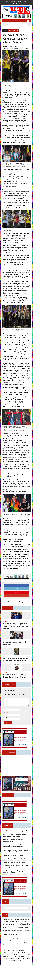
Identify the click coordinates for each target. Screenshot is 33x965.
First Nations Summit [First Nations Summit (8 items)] (25, 939)
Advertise (19, 1)
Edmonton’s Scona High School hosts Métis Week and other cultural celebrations (16, 659)
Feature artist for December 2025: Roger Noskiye (13, 862)
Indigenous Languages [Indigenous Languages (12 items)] (24, 940)
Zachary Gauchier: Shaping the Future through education (15, 831)
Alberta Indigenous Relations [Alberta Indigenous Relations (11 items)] (22, 919)
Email (5, 712)
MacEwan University (24, 48)
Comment (6, 697)
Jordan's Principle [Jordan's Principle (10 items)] (5, 943)
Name (5, 708)
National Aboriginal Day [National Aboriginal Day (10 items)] (23, 945)
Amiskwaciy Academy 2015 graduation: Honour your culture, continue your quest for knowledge (16, 625)
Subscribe (13, 1)
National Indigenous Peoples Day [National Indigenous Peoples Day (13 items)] (10, 947)
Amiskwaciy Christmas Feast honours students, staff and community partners (14, 675)
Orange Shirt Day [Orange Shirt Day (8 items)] (11, 954)
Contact (25, 1)
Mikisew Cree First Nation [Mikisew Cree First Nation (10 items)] (14, 945)
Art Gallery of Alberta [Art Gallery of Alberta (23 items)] (14, 924)
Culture (4, 620)
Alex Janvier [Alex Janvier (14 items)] (16, 921)
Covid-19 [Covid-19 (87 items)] (6, 934)
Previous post (11, 602)
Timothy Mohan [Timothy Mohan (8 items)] (25, 954)
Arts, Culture (5, 656)
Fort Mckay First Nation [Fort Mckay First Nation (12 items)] (7, 940)
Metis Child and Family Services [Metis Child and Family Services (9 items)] (16, 943)
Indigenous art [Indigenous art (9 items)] (16, 940)
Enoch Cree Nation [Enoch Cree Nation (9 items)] (9, 939)
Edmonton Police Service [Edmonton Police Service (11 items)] (10, 937)
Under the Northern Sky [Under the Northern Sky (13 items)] (21, 958)
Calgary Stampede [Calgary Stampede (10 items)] (20, 930)
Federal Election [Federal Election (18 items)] (17, 939)
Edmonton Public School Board (10, 48)
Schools (4, 621)
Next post (22, 602)
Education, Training (12, 620)
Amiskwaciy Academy (13, 46)
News (22, 656)
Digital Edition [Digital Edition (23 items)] (15, 935)
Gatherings (20, 620)
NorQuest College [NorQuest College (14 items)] (20, 950)
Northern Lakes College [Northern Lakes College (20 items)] (9, 952)
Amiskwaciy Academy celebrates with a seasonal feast (14, 643)
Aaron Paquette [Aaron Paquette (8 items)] (5, 919)
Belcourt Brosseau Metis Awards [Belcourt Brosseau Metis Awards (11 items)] (9, 930)
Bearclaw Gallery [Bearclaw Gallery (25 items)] (23, 928)
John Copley (27, 620)
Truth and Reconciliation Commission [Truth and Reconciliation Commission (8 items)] (9, 958)
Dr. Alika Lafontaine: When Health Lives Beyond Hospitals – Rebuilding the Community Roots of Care (15, 851)
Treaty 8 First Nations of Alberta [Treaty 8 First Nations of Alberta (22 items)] (19, 956)
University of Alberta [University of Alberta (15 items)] (16, 960)
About (7, 1)
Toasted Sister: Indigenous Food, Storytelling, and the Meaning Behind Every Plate (14, 872)
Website (6, 717)
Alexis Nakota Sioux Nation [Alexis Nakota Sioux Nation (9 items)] (7, 921)
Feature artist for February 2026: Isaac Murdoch (13, 855)
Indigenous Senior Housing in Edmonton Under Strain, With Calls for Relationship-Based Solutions (15, 835)
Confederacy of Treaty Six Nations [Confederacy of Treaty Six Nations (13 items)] (20, 932)
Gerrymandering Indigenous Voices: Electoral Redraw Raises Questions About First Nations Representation (15, 846)
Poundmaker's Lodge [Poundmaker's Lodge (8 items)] (18, 954)
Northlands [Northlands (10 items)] (18, 952)
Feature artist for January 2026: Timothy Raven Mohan (14, 859)
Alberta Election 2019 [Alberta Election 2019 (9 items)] (12, 919)
